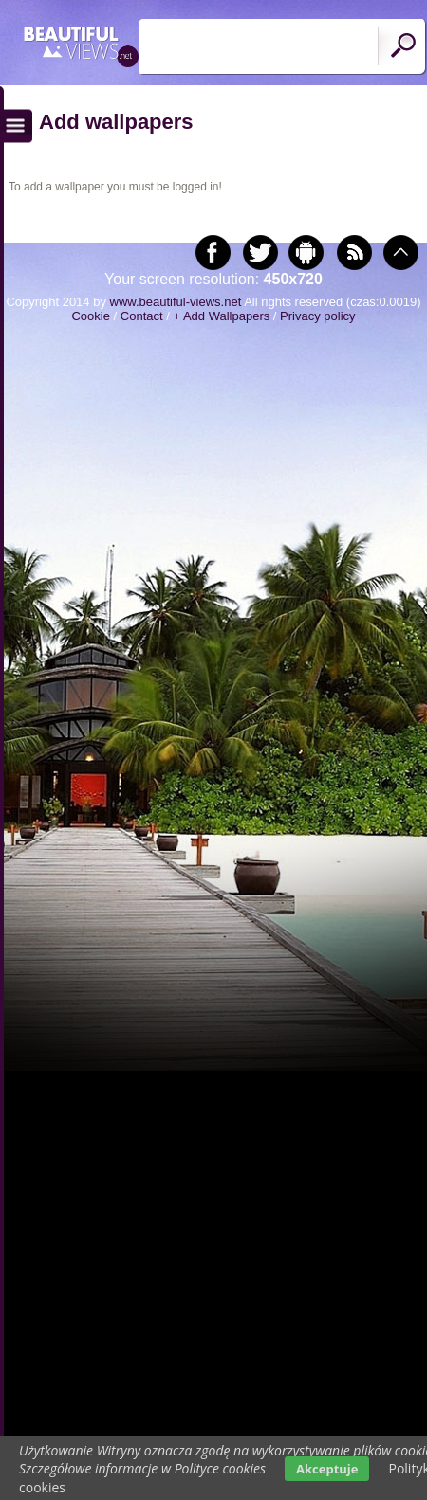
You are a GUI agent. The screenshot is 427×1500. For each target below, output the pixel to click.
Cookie (90, 316)
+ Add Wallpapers (221, 316)
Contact (142, 316)
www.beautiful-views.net (176, 302)
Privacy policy (317, 316)
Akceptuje (327, 1468)
